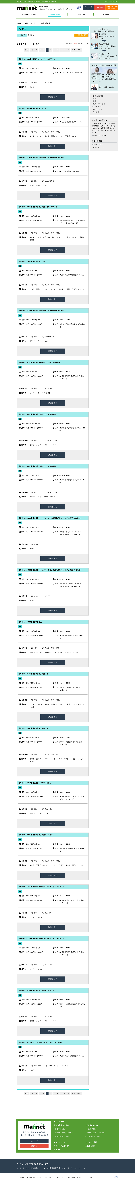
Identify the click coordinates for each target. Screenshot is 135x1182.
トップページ (59, 1121)
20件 (75, 43)
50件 (81, 43)
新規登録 (34, 1146)
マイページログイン (34, 1140)
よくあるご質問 (80, 14)
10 (68, 50)
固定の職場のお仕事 (29, 14)
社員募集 (106, 14)
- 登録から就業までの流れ (63, 1133)
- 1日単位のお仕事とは (93, 1136)
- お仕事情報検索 (60, 1129)
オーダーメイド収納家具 (29, 1168)
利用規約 (89, 1177)
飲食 (94, 98)
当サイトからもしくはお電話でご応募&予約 (104, 56)
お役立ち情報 (90, 1146)
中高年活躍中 (97, 106)
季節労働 (57, 1150)
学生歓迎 (96, 112)
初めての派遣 (97, 109)
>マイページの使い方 (111, 1)
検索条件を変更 (81, 35)
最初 (26, 50)
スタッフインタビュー (62, 1142)
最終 (78, 50)
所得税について (98, 144)
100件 (86, 43)
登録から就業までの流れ (103, 87)
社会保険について (99, 147)
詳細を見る (52, 97)
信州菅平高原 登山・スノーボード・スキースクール (66, 1168)
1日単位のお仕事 (55, 14)
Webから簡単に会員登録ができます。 (104, 36)
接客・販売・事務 (99, 104)
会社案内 (60, 1177)
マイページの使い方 (99, 136)
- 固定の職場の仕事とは (63, 1136)
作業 (94, 101)
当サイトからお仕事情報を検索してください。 (104, 46)
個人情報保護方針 (75, 1177)
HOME (19, 23)
